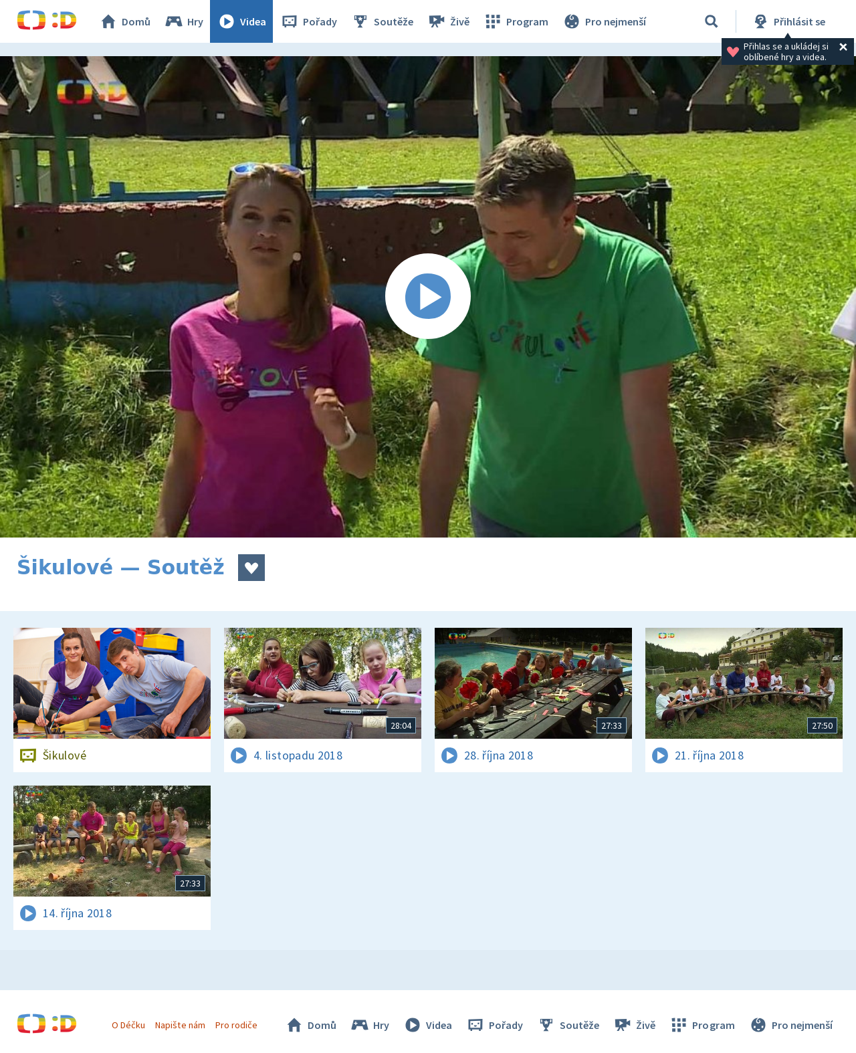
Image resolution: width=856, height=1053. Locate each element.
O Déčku (128, 1025)
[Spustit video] (428, 297)
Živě (448, 21)
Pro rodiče (236, 1025)
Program (515, 21)
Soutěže (381, 21)
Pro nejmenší (604, 21)
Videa (241, 21)
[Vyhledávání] (711, 21)
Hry (183, 21)
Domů (124, 21)
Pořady (308, 21)
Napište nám (180, 1025)
